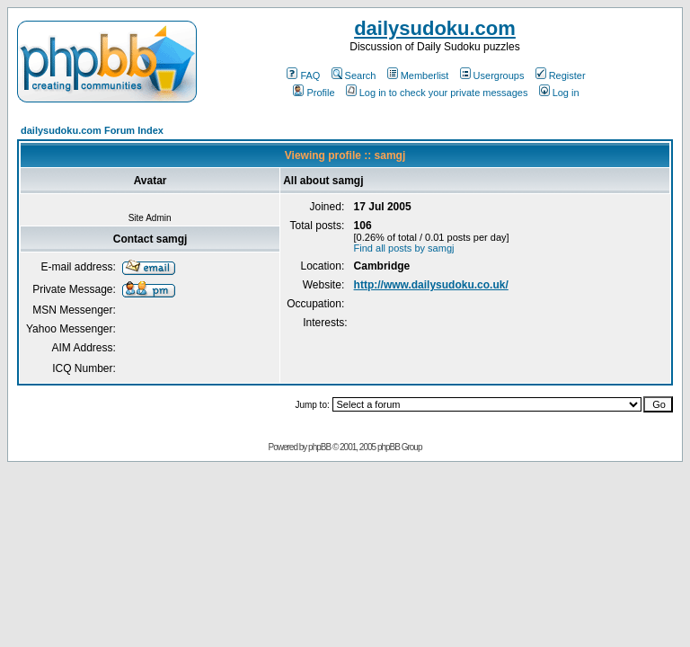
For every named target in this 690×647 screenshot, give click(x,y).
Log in (559, 92)
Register (560, 75)
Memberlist (418, 75)
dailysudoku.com (435, 28)
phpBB (319, 447)
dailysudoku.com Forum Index (92, 130)
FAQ (303, 75)
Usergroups (492, 75)
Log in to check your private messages (437, 92)
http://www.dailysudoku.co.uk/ (431, 285)
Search (354, 75)
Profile (313, 92)
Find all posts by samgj (404, 248)
